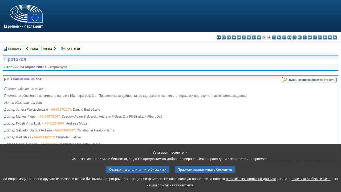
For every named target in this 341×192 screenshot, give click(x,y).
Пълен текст (73, 48)
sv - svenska (335, 37)
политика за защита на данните (251, 183)
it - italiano (274, 37)
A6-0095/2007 (65, 130)
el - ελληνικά (249, 37)
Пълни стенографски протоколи (311, 79)
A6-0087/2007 (49, 116)
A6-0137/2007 (61, 109)
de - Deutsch (239, 37)
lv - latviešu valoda (279, 37)
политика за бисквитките (310, 183)
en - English (254, 37)
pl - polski (305, 37)
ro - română (315, 37)
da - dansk (234, 37)
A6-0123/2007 (54, 123)
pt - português (310, 37)
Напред (47, 48)
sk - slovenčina (320, 37)
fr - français (259, 37)
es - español (224, 37)
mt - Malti (295, 37)
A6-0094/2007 (44, 137)
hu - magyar (289, 37)
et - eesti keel (244, 37)
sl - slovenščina (325, 37)
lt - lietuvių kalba (284, 37)
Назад (34, 48)
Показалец (14, 48)
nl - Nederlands (300, 37)
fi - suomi (330, 37)
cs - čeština (229, 37)
